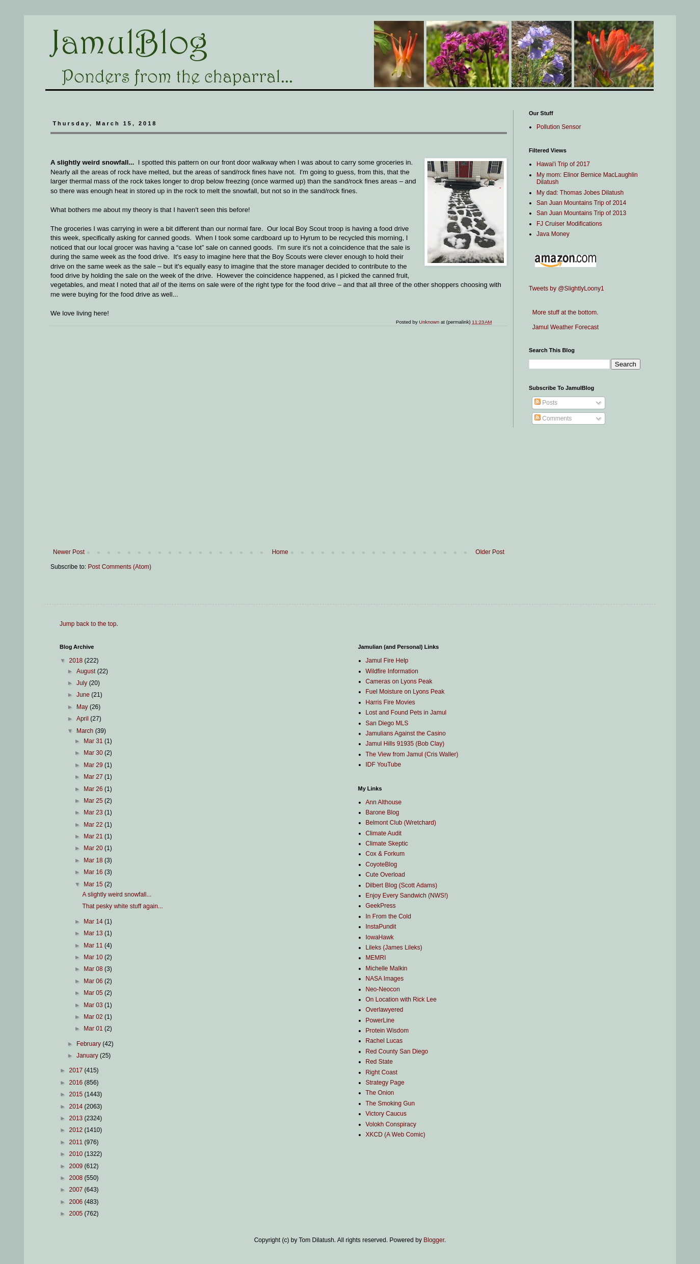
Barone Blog (382, 812)
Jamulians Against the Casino (406, 733)
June (83, 694)
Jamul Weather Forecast (564, 327)
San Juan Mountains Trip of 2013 (581, 213)
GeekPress (381, 905)
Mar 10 (94, 957)
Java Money (553, 234)
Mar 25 (94, 800)
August (86, 671)
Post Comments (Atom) (119, 566)
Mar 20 (94, 848)
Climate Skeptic (387, 843)
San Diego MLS (387, 723)
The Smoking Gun (390, 1103)
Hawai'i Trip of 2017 (563, 164)
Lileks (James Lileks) (394, 947)
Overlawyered (384, 1009)
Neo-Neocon (383, 989)
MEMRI (376, 957)
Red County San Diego (397, 1051)
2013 (77, 1118)
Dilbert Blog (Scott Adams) (402, 885)
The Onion (380, 1092)
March (85, 730)
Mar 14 (94, 921)
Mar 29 (94, 765)
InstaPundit (381, 926)
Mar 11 (94, 945)
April (83, 718)
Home (280, 552)
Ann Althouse (384, 802)
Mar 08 (94, 968)
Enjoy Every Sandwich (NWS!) (407, 895)
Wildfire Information (392, 671)
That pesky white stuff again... (122, 906)
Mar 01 (94, 1028)
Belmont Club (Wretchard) (401, 822)
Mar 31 (94, 741)
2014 (77, 1106)
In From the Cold (388, 916)
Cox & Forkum (385, 853)
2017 (77, 1070)
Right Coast (382, 1072)
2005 (77, 1213)
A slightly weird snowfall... (116, 894)
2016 (77, 1082)
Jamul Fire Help (387, 660)
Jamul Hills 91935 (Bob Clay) (405, 743)
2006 (77, 1201)
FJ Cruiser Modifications (569, 223)
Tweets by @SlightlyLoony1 (566, 288)
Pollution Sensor (558, 126)
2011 (77, 1142)
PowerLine (380, 1020)
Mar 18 (94, 860)
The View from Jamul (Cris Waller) (412, 754)
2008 (77, 1177)
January (88, 1055)
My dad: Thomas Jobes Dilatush (580, 192)
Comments (553, 418)
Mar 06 (94, 981)
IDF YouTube (383, 764)
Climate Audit (384, 833)
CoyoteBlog (381, 864)
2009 (77, 1166)
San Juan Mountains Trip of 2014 (581, 202)
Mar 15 (94, 884)
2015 (77, 1094)
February (89, 1043)
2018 (77, 660)
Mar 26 (94, 789)
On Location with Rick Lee (401, 999)
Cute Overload (385, 874)
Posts (545, 402)
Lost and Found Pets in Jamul (406, 712)
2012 (77, 1130)
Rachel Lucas (384, 1040)
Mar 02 (94, 1016)
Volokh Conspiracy (391, 1124)
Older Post (489, 552)
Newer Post (69, 552)
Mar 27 (94, 776)
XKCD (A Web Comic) (395, 1134)
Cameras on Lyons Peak (399, 681)
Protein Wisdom (387, 1030)
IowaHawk (380, 937)
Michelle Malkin (387, 968)
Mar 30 (94, 752)
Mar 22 (94, 824)
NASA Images (385, 978)
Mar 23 (94, 812)
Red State (379, 1061)
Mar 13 (94, 933)
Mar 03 (94, 1005)
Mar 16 (94, 872)
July (82, 683)
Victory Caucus (386, 1113)
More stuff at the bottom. (564, 312)
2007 (77, 1189)
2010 (77, 1153)
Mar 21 (94, 836)
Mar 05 (94, 992)
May (83, 706)
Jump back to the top (88, 623)
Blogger (433, 1240)
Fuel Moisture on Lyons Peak (405, 691)
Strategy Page (385, 1082)
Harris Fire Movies (390, 702)
